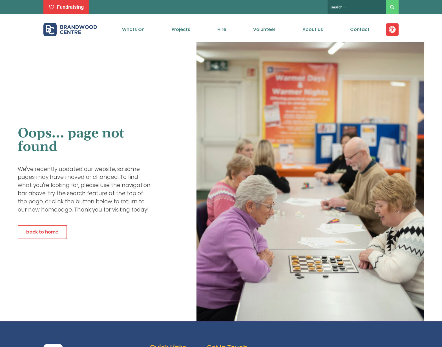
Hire (221, 29)
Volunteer (264, 29)
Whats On (133, 29)
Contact (360, 29)
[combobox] (357, 7)
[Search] (392, 7)
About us (312, 29)
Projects (181, 29)
